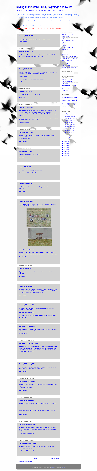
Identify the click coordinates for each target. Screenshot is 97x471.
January (67, 139)
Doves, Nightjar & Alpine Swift (69, 56)
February (67, 137)
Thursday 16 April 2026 (26, 36)
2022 (65, 147)
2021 (65, 149)
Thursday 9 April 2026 (26, 132)
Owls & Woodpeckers (67, 60)
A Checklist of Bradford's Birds (69, 34)
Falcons (64, 45)
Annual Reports (65, 88)
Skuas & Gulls (65, 52)
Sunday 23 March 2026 (26, 201)
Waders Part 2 (65, 51)
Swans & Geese (65, 36)
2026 (65, 113)
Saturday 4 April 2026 (25, 184)
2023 (65, 145)
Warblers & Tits (65, 63)
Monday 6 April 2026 (25, 151)
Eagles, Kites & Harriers (67, 42)
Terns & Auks (65, 54)
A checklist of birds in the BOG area (70, 87)
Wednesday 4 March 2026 (27, 326)
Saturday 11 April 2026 (26, 107)
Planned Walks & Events (67, 81)
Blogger (63, 467)
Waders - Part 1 (65, 49)
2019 (65, 153)
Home (35, 458)
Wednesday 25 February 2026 (28, 343)
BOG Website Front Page (68, 79)
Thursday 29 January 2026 (27, 443)
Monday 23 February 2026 (27, 364)
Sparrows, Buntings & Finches (69, 67)
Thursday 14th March (25, 269)
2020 (65, 151)
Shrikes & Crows (66, 65)
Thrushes (64, 62)
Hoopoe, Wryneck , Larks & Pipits (69, 58)
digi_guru (53, 467)
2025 (65, 141)
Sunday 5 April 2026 (25, 167)
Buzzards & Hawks (66, 43)
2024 (65, 143)
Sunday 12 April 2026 (25, 92)
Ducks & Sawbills (66, 38)
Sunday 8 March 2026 (26, 286)
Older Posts (55, 458)
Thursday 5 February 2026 (27, 424)
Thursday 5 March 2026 (26, 305)
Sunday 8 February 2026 (26, 400)
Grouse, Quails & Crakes (67, 47)
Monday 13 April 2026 (26, 69)
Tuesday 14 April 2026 (26, 51)
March (66, 135)
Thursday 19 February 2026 (27, 381)
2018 (65, 155)
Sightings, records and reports (69, 85)
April (66, 114)
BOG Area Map (65, 83)
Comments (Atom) (29, 461)
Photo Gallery (65, 90)
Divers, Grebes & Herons (68, 40)
